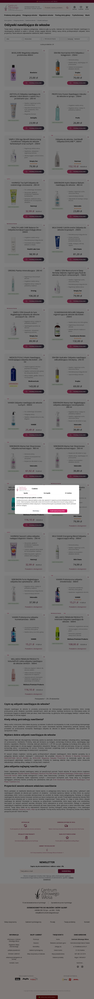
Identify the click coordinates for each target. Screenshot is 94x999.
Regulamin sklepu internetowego (14, 945)
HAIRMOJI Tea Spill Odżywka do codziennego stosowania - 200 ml (25, 184)
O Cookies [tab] (68, 493)
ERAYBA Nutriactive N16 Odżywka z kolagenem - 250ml (69, 54)
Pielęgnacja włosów (30, 15)
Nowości (36, 943)
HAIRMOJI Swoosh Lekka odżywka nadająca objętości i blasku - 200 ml (25, 537)
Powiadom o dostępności (77, 526)
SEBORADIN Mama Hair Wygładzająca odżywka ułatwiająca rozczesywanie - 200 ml (69, 404)
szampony (22, 809)
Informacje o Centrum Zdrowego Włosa (14, 940)
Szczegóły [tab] (47, 493)
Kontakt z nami (13, 963)
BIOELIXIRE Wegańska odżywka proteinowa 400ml (25, 54)
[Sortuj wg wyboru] (81, 39)
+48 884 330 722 (39, 910)
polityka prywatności (14, 950)
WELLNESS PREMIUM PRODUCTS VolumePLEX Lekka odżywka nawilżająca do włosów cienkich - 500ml (25, 661)
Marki (87, 15)
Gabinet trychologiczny (36, 950)
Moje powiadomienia (58, 954)
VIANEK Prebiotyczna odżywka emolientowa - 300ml (69, 580)
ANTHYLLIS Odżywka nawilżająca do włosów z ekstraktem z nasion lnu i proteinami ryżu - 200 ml (25, 96)
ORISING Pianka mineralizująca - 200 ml (25, 270)
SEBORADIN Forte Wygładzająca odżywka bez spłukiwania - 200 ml (25, 580)
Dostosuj (36, 511)
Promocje (36, 939)
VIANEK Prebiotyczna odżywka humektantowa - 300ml (25, 618)
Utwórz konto (58, 950)
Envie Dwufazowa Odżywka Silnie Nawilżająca (69, 780)
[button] (74, 7)
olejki (33, 809)
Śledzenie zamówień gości (58, 943)
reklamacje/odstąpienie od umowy (14, 958)
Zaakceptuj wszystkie (57, 511)
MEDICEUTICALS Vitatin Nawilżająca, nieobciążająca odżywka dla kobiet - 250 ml (25, 359)
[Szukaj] (57, 7)
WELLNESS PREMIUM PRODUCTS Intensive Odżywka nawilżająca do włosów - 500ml (69, 619)
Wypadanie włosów (46, 15)
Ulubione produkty (58, 957)
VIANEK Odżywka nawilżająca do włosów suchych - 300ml (25, 403)
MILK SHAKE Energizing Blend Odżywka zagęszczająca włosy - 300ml (69, 537)
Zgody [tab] (26, 493)
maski (28, 809)
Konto (58, 939)
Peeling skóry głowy (62, 15)
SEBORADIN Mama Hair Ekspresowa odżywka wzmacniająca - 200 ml (69, 447)
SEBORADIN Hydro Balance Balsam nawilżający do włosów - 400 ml (69, 184)
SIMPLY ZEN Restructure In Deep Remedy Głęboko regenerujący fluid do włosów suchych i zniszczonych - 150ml (69, 272)
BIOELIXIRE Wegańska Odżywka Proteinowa (49, 758)
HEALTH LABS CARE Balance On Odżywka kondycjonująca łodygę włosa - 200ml (25, 229)
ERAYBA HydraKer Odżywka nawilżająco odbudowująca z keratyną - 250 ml (69, 358)
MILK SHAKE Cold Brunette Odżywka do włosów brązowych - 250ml (69, 228)
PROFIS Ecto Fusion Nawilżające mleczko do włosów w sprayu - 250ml (69, 95)
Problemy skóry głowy (12, 15)
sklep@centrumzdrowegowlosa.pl (47, 913)
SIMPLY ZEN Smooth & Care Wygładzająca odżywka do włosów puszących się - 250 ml (24, 314)
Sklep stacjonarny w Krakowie (36, 954)
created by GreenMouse (64, 991)
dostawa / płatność (14, 954)
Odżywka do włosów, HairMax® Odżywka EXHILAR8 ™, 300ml (69, 140)
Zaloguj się (58, 946)
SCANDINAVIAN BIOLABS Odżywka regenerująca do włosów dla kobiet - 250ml (69, 314)
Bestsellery (36, 946)
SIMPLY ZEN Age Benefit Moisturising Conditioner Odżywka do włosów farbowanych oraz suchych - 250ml (25, 141)
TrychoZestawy (77, 15)
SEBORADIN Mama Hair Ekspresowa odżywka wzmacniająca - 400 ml (24, 447)
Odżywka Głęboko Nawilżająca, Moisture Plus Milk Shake (37, 773)
